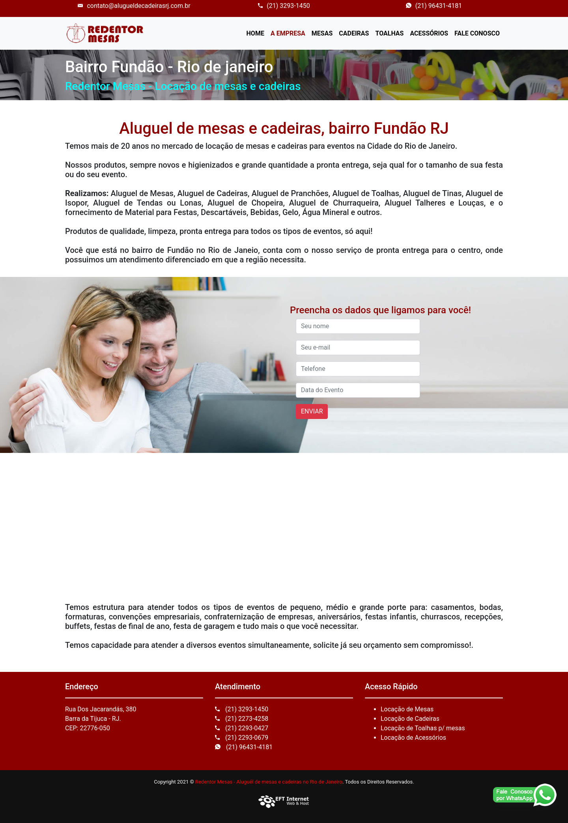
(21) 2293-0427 (241, 728)
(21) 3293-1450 (284, 5)
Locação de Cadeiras (410, 718)
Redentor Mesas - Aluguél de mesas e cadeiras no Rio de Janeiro (268, 782)
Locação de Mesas (407, 709)
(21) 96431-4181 (434, 5)
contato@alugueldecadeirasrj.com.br (134, 5)
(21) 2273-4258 (241, 718)
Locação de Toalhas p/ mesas (423, 728)
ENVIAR (312, 411)
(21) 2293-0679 (241, 737)
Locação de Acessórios (413, 737)
